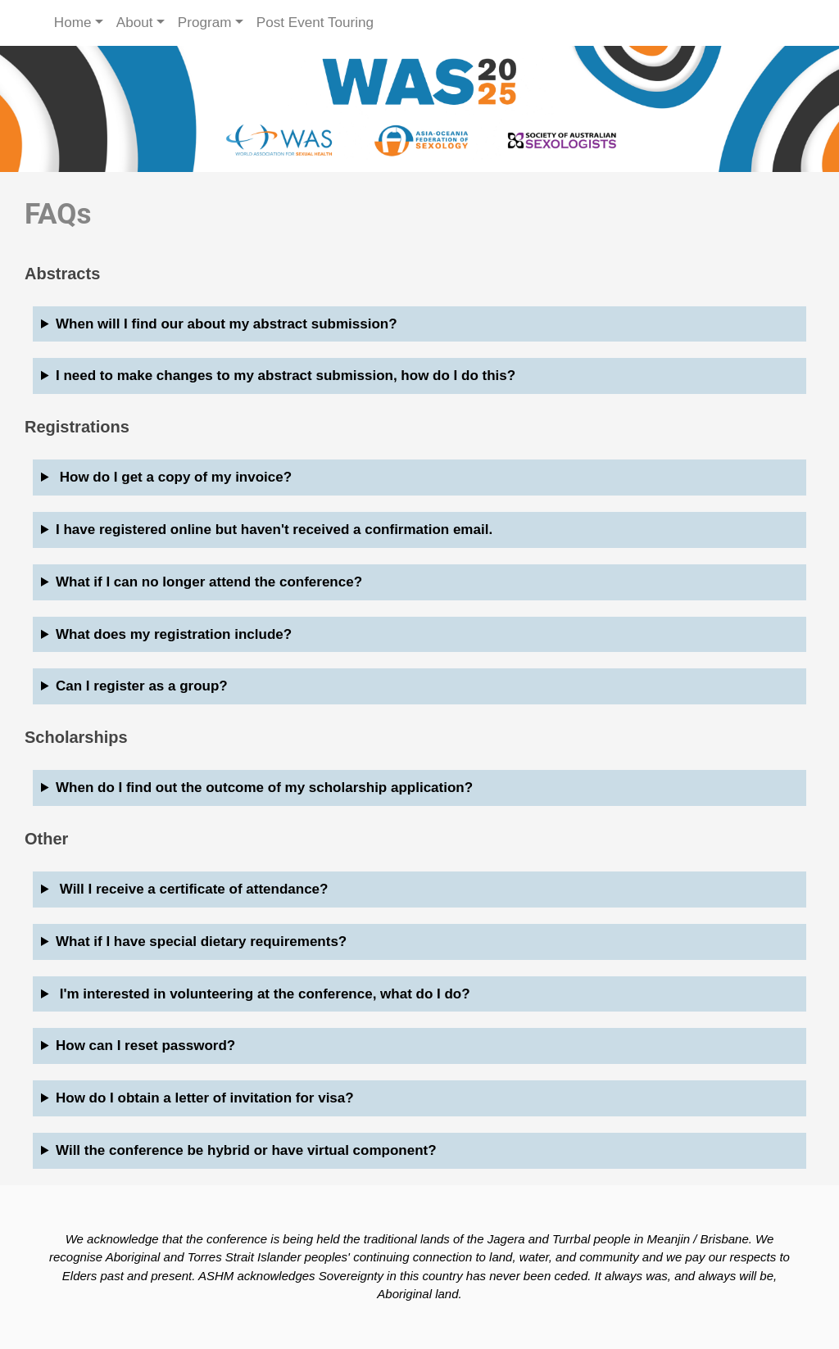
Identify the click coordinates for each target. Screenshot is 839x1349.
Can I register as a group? (142, 686)
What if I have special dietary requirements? (201, 941)
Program (205, 22)
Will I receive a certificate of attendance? (192, 889)
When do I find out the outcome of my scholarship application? (264, 787)
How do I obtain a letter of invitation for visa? (205, 1098)
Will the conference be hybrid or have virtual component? (246, 1150)
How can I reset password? (145, 1045)
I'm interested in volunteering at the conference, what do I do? (263, 994)
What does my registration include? (174, 634)
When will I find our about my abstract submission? (226, 324)
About (134, 22)
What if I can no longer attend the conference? (209, 582)
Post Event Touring (315, 22)
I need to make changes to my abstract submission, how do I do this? (285, 375)
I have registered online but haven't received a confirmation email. (274, 529)
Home (73, 22)
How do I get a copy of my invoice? (174, 477)
